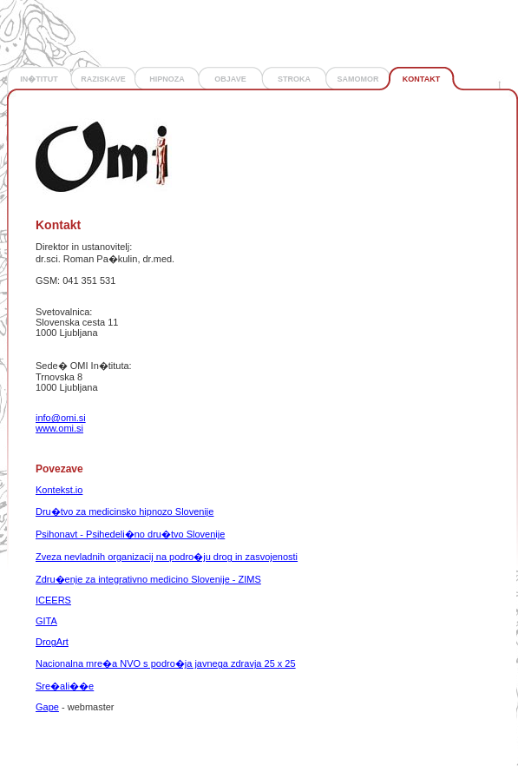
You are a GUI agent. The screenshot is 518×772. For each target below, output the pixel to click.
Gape (47, 707)
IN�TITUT (39, 79)
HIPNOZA (167, 79)
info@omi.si (61, 417)
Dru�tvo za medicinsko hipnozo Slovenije (124, 511)
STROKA (294, 79)
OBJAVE (230, 79)
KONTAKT (421, 79)
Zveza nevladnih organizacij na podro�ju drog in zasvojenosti (167, 556)
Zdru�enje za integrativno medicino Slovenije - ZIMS (148, 579)
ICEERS (53, 600)
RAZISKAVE (103, 79)
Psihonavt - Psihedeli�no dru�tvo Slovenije (130, 534)
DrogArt (52, 642)
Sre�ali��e (65, 686)
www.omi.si (59, 428)
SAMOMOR (358, 79)
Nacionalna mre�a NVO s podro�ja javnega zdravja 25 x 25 (166, 663)
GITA (46, 621)
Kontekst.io (59, 490)
